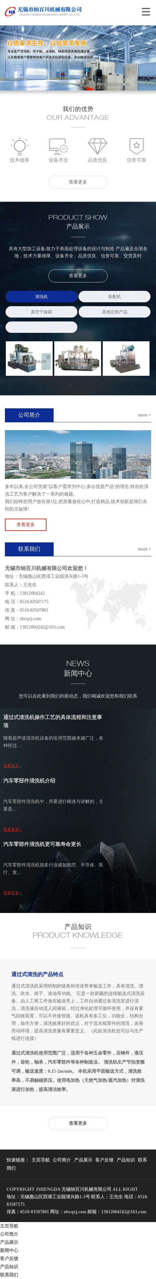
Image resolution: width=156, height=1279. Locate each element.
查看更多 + (12, 766)
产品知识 (126, 1160)
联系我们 (9, 1274)
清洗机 (41, 296)
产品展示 (83, 1160)
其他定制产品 (114, 311)
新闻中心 (9, 1250)
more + (144, 415)
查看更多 (78, 182)
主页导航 (41, 1160)
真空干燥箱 (41, 311)
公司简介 (62, 1160)
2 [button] (81, 79)
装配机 (114, 296)
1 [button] (74, 79)
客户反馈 (104, 1160)
